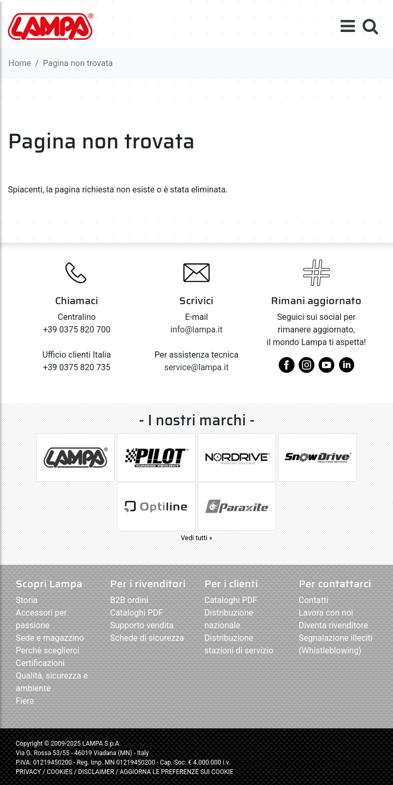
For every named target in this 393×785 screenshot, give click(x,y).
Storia (27, 600)
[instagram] (306, 369)
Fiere (25, 701)
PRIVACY (28, 772)
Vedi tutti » (196, 538)
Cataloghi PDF (136, 613)
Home (19, 63)
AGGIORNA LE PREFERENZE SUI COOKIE (176, 772)
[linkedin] (346, 369)
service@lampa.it (197, 367)
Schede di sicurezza (147, 638)
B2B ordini (129, 600)
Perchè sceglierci (47, 650)
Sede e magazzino (50, 638)
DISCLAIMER (96, 772)
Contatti (314, 600)
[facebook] (286, 369)
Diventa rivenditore (333, 625)
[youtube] (326, 369)
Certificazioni (40, 663)
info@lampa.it (196, 330)
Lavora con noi (326, 613)
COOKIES (59, 772)
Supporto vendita (141, 625)
